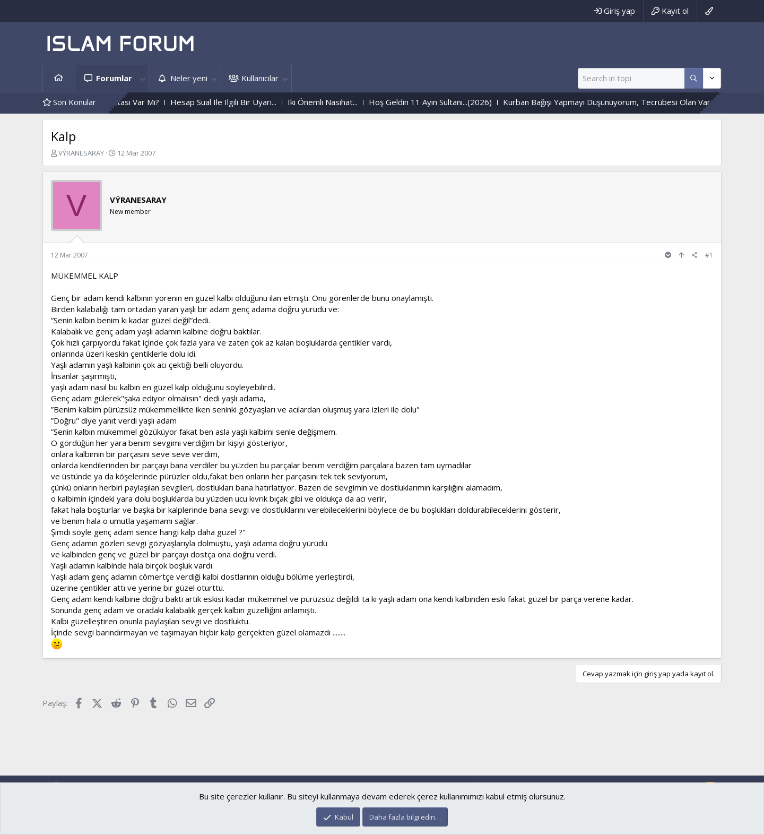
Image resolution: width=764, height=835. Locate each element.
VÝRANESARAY (81, 153)
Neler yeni (188, 78)
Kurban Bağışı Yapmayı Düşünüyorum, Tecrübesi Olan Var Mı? (642, 102)
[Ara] (631, 78)
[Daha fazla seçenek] (693, 78)
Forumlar (114, 78)
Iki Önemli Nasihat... (351, 102)
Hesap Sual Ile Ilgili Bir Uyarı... (251, 102)
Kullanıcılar (260, 78)
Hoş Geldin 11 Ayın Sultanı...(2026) (458, 102)
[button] (143, 78)
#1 (709, 255)
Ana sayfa (59, 78)
